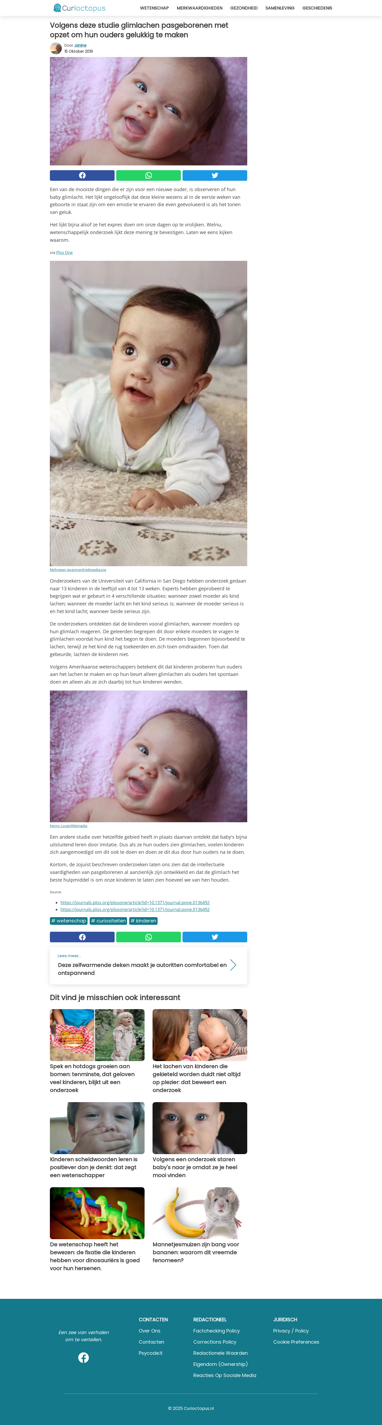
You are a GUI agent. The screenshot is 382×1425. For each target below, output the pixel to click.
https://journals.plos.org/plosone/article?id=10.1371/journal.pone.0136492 (135, 902)
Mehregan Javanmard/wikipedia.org (78, 569)
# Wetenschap (68, 920)
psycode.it (151, 1353)
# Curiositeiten (108, 920)
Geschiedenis (317, 8)
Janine (80, 45)
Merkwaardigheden (199, 8)
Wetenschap (154, 8)
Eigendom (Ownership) (220, 1364)
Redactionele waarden (220, 1353)
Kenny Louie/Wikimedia (68, 825)
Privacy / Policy (291, 1330)
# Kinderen (143, 920)
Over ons (149, 1330)
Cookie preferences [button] (296, 1342)
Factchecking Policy (216, 1330)
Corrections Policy (214, 1342)
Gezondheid (244, 8)
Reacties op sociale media (224, 1375)
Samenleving (280, 8)
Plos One (64, 252)
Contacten (151, 1342)
